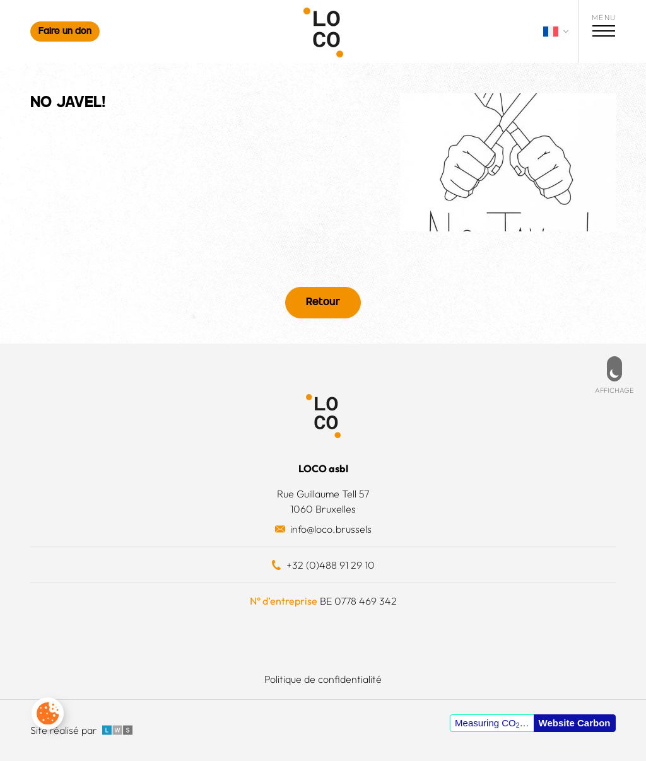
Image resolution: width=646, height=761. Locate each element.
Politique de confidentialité (323, 679)
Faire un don (64, 32)
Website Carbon (575, 722)
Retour (323, 303)
